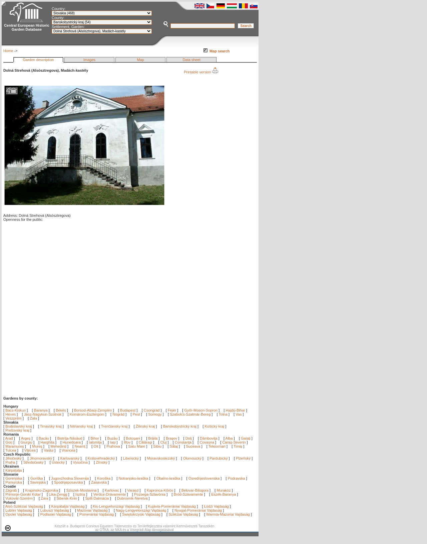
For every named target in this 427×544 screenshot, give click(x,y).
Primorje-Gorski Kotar (23, 494)
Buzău (112, 438)
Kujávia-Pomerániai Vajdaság (172, 506)
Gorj (9, 442)
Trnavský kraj (51, 426)
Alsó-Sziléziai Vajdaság (24, 506)
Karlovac (112, 490)
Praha (10, 462)
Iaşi (113, 442)
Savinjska (38, 482)
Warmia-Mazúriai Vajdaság (228, 514)
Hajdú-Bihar (235, 410)
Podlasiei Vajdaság (55, 514)
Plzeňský (243, 458)
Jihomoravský (41, 458)
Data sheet (191, 60)
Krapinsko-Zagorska (41, 490)
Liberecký (131, 458)
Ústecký (58, 462)
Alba (230, 438)
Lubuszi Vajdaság (54, 510)
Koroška (103, 478)
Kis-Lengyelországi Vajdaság (116, 506)
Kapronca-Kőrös (160, 490)
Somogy (154, 414)
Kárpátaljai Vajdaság (68, 506)
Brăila (153, 438)
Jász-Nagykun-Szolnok (43, 414)
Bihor (95, 438)
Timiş (238, 446)
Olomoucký (192, 458)
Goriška (36, 478)
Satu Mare (137, 446)
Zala (33, 418)
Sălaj (174, 446)
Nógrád (118, 414)
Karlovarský (69, 458)
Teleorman (217, 446)
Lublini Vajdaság (18, 510)
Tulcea (11, 450)
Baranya (41, 410)
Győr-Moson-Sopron (201, 410)
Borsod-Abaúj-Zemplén (93, 410)
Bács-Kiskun (15, 410)
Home (8, 51)
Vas (239, 414)
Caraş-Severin (234, 442)
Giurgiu (26, 442)
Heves (10, 414)
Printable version (201, 72)
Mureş (37, 446)
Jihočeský (13, 458)
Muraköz (224, 490)
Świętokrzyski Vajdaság (141, 514)
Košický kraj (214, 426)
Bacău (44, 438)
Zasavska (99, 482)
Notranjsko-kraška (133, 478)
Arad (9, 438)
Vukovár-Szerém (19, 498)
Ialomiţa (96, 442)
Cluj (163, 442)
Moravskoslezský (161, 458)
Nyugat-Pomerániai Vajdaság (198, 510)
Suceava (193, 446)
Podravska (236, 478)
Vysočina (80, 462)
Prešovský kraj (17, 430)
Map (140, 60)
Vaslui (49, 450)
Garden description (38, 60)
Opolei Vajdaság (18, 514)
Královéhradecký (101, 458)
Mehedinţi (58, 446)
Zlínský (101, 462)
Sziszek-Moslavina (81, 490)
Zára (44, 498)
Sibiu (158, 446)
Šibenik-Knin (66, 498)
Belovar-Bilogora (194, 490)
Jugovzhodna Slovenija (70, 478)
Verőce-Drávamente (109, 494)
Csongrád (152, 410)
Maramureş (15, 446)
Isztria (80, 494)
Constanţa (183, 442)
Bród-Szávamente (188, 494)
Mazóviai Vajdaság (92, 510)
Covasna (207, 442)
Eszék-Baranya (223, 494)
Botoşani (133, 438)
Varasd (132, 490)
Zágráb (11, 490)
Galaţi (246, 438)
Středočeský (33, 462)
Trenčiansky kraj (114, 426)
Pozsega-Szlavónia (149, 494)
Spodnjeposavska (68, 482)
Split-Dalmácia (97, 498)
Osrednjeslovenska (204, 478)
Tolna (223, 414)
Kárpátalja (13, 470)
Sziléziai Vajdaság (183, 514)
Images (89, 60)
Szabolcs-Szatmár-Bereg (190, 414)
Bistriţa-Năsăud (70, 438)
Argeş (26, 438)
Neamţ (80, 446)
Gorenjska (13, 478)
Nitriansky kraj (81, 426)
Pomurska (14, 482)
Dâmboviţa (209, 438)
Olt (96, 446)
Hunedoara (72, 442)
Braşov (172, 438)
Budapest (127, 410)
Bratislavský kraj (18, 426)
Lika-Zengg (58, 494)
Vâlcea (30, 450)
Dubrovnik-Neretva (132, 498)
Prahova (113, 446)
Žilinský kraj (146, 426)
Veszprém (13, 418)
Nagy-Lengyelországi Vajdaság (141, 510)
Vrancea (69, 450)
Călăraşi (146, 442)
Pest (136, 414)
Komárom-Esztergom (87, 414)
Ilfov (127, 442)
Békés (61, 410)
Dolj (189, 438)
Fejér (172, 410)
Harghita (47, 442)
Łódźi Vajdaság (216, 506)
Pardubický (218, 458)
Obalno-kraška (168, 478)
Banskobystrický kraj (179, 426)
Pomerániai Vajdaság (96, 514)
